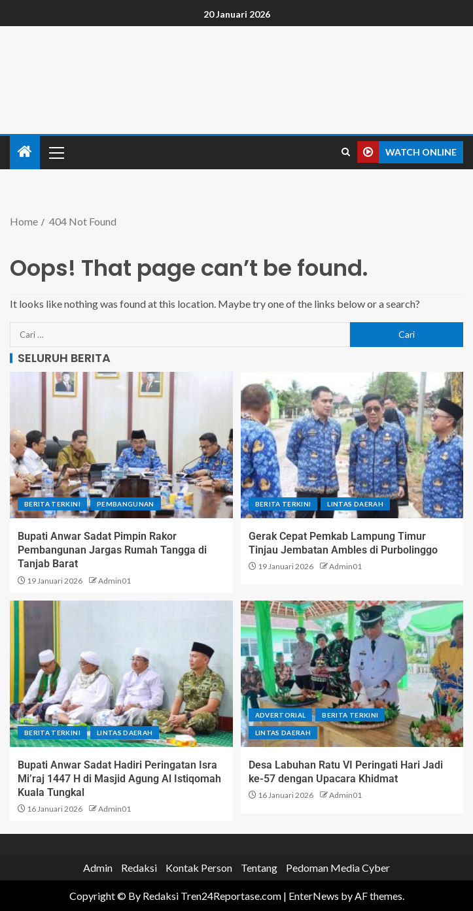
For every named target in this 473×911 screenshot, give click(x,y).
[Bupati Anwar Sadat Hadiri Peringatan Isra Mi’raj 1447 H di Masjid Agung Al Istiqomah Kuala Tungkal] (121, 674)
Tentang (259, 867)
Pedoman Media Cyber (338, 867)
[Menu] (56, 152)
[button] (56, 152)
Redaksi (139, 867)
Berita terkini (52, 504)
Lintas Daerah (355, 504)
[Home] (25, 151)
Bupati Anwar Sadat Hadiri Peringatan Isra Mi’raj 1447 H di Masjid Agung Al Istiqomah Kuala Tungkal (119, 779)
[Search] (346, 152)
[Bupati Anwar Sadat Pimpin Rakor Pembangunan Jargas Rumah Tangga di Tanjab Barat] (121, 445)
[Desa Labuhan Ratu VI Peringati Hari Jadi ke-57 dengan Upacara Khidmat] (352, 674)
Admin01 (114, 581)
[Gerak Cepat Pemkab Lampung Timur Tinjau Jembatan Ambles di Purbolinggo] (352, 445)
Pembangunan (125, 504)
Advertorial (280, 715)
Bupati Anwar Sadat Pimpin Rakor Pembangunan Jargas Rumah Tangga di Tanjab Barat (112, 550)
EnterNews (314, 895)
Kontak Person (199, 867)
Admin (98, 867)
